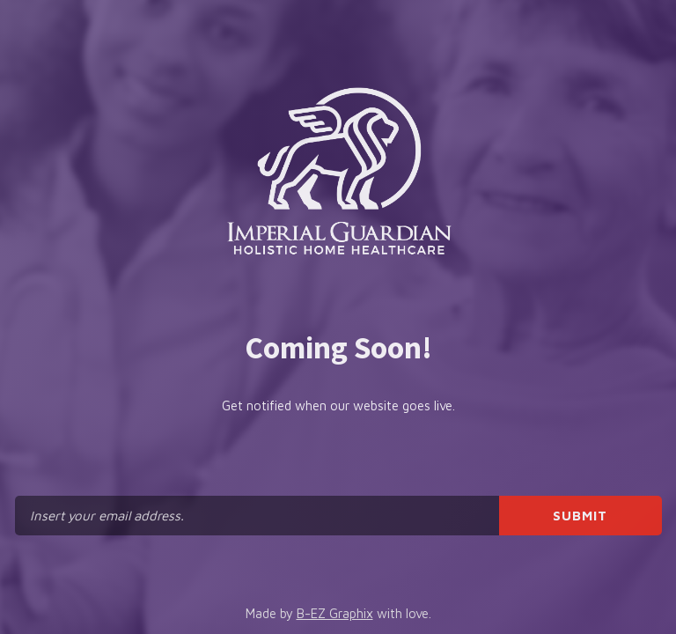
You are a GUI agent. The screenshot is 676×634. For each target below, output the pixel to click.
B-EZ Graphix (335, 613)
